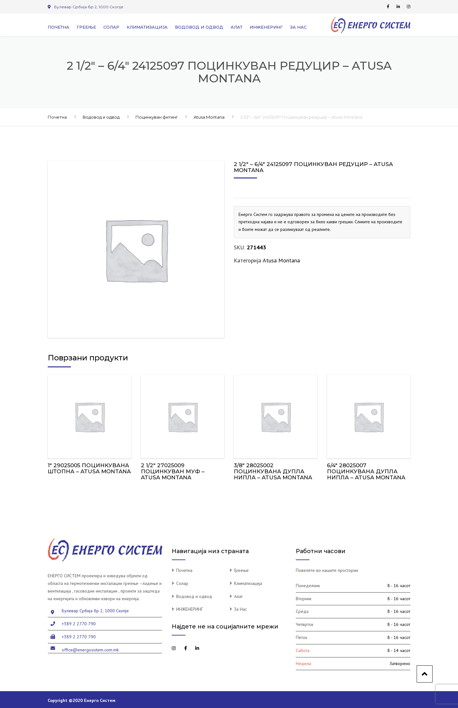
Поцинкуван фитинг (156, 117)
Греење (86, 27)
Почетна (58, 27)
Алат (236, 27)
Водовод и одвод (199, 27)
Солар (111, 27)
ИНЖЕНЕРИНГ (266, 27)
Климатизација (147, 27)
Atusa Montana (209, 117)
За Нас (298, 27)
